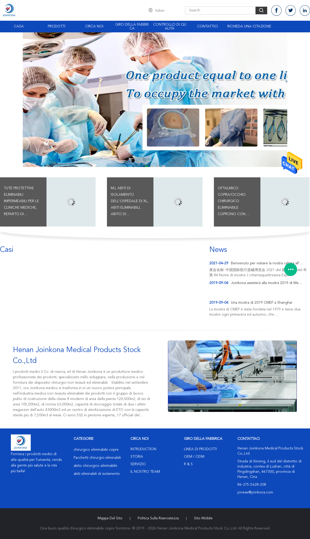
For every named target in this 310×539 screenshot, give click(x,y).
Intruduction (143, 449)
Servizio (138, 464)
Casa (19, 26)
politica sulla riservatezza (158, 518)
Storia (136, 456)
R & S (188, 464)
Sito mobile (203, 518)
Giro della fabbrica (132, 26)
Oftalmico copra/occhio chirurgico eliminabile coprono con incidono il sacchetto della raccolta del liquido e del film (234, 201)
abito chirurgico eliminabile (95, 466)
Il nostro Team (145, 472)
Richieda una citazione (249, 26)
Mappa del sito (110, 518)
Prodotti (56, 26)
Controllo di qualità (169, 26)
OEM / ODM (194, 456)
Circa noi (94, 26)
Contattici (207, 26)
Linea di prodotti (200, 449)
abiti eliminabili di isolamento (97, 474)
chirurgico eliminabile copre (96, 449)
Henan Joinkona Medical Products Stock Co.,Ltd (77, 356)
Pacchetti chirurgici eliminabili (97, 458)
